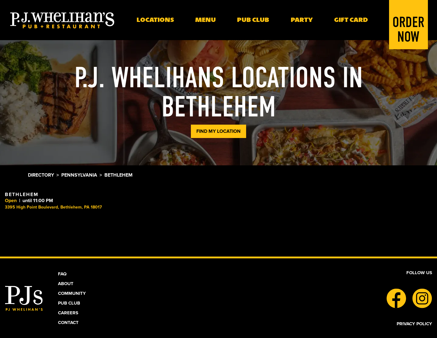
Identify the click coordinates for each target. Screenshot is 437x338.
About (65, 283)
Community (72, 293)
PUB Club (253, 20)
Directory (41, 175)
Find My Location (218, 131)
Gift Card (351, 20)
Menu (205, 20)
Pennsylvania (79, 175)
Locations (155, 20)
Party (302, 20)
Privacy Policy (414, 323)
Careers (68, 313)
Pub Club (69, 303)
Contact (68, 322)
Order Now (408, 20)
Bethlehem (22, 194)
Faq (62, 274)
